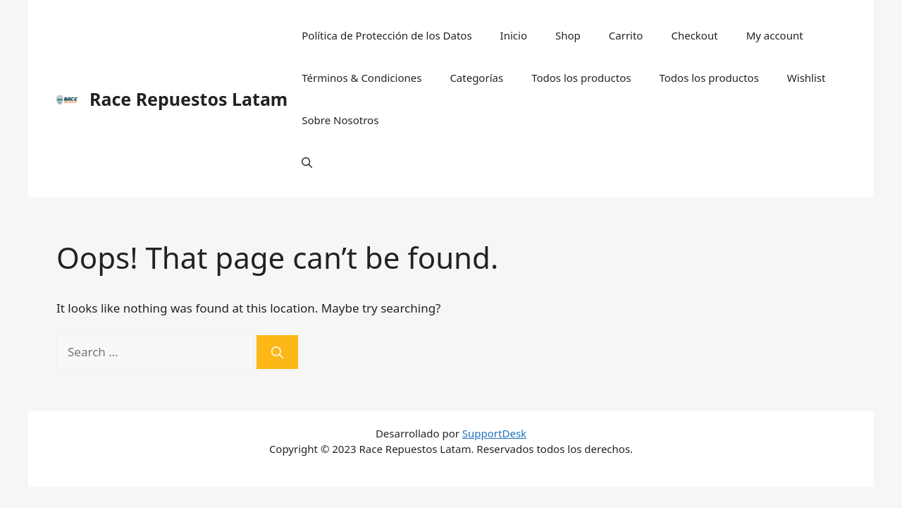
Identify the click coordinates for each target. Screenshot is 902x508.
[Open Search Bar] (307, 162)
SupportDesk (494, 433)
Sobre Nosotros (340, 120)
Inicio (513, 35)
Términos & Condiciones (361, 78)
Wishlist (806, 78)
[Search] (277, 352)
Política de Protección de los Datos (386, 35)
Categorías (476, 78)
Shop (568, 35)
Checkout (694, 35)
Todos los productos (581, 78)
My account (774, 35)
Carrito (626, 35)
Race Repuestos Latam (188, 99)
